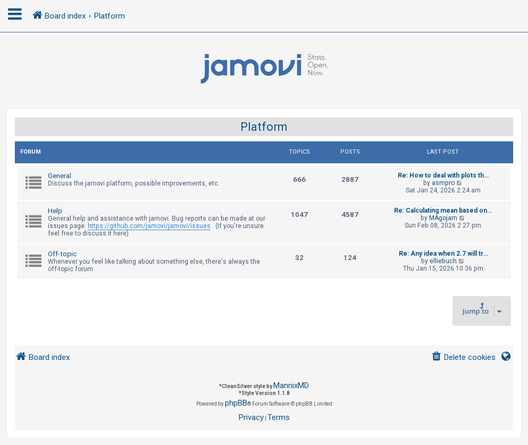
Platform (264, 126)
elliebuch (443, 261)
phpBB (236, 403)
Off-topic (62, 254)
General (59, 176)
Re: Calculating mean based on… (443, 210)
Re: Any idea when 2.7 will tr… (443, 253)
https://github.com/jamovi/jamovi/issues (149, 226)
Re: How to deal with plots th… (443, 175)
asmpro (443, 183)
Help (55, 211)
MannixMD (291, 385)
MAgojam (443, 218)
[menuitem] (463, 357)
